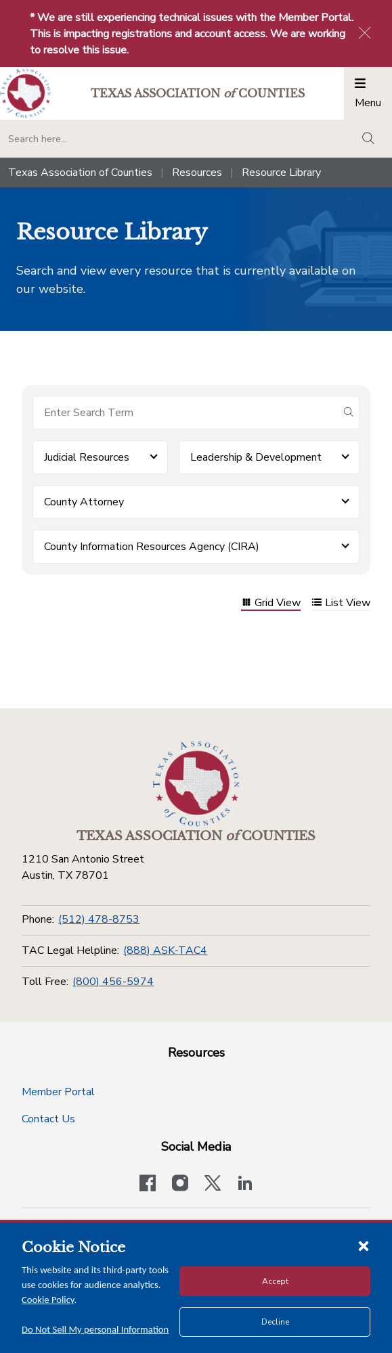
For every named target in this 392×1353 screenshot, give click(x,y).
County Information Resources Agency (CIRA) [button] (151, 546)
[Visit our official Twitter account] (212, 1184)
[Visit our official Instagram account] (180, 1184)
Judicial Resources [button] (86, 457)
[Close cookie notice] (363, 1245)
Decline (275, 1321)
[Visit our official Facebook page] (147, 1184)
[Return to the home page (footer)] (196, 784)
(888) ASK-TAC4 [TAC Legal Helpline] (165, 950)
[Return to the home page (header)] (25, 93)
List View (340, 604)
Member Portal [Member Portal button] (58, 1091)
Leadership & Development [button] (256, 457)
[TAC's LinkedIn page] (245, 1184)
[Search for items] (185, 413)
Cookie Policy (48, 1299)
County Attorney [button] (84, 502)
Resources (197, 172)
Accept (275, 1281)
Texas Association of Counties (80, 172)
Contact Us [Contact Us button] (48, 1118)
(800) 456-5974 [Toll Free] (113, 981)
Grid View (271, 604)
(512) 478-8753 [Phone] (98, 919)
